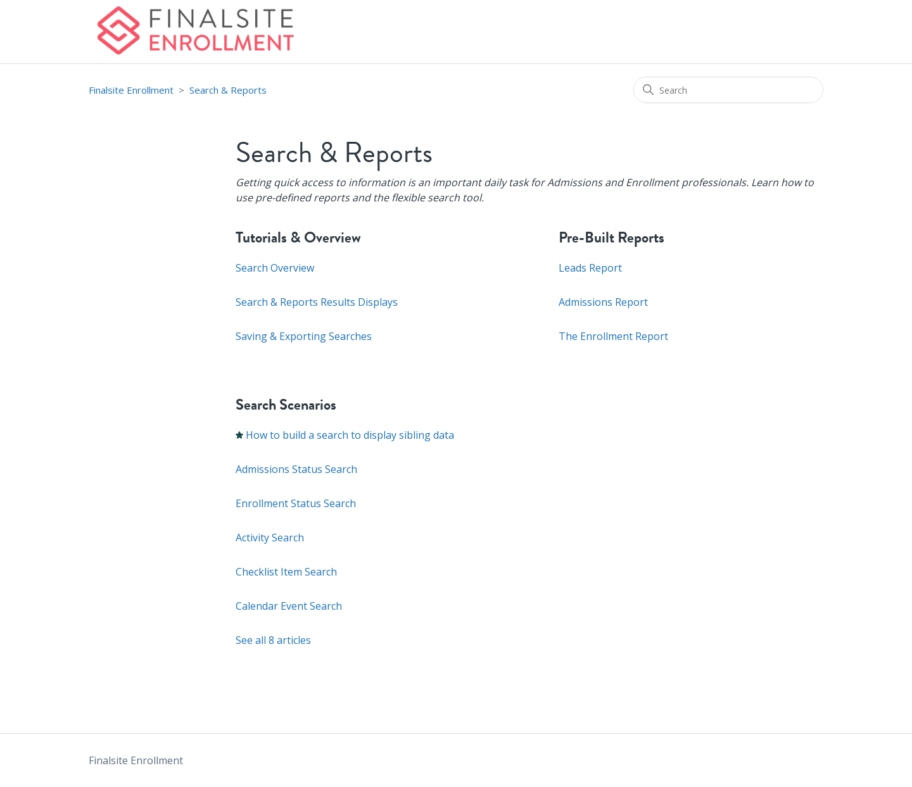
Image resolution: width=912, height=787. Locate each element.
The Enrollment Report (613, 336)
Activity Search (270, 538)
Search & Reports (228, 90)
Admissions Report (603, 302)
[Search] (728, 90)
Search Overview (275, 268)
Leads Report (590, 268)
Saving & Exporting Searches (304, 336)
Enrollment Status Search (296, 503)
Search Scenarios (286, 404)
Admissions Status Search (296, 469)
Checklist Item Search (286, 572)
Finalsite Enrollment (131, 90)
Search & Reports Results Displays (317, 302)
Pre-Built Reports (611, 237)
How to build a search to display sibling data (350, 435)
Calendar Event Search (289, 606)
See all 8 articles (273, 640)
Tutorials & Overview (298, 237)
